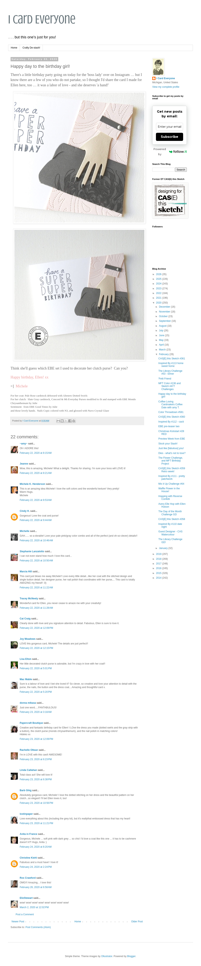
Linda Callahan (28, 770)
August (163, 325)
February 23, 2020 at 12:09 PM (36, 739)
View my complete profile (165, 86)
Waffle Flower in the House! (169, 490)
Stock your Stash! (167, 443)
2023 (159, 288)
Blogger (131, 956)
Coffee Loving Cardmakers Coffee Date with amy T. (170, 404)
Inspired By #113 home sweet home (170, 364)
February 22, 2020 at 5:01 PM (36, 668)
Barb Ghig (25, 790)
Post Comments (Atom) (38, 927)
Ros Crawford (28, 877)
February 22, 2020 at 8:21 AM (36, 473)
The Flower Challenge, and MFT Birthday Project (170, 460)
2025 (159, 279)
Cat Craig (25, 618)
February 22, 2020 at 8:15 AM (36, 453)
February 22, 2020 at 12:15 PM (36, 648)
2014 (159, 577)
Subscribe (169, 137)
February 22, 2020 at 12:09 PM (36, 628)
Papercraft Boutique (31, 723)
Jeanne (24, 463)
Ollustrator (106, 956)
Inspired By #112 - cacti (171, 421)
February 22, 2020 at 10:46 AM (36, 540)
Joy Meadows (28, 639)
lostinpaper (26, 814)
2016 (159, 568)
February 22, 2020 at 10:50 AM (36, 560)
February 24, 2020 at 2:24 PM (36, 867)
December (165, 306)
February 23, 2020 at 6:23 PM (36, 759)
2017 (159, 563)
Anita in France (28, 834)
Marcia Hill (26, 571)
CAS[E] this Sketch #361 (171, 358)
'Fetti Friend (164, 378)
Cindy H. (25, 511)
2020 (159, 302)
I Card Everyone (42, 19)
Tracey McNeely (29, 598)
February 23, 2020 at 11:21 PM (36, 823)
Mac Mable (26, 679)
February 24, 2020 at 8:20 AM (36, 846)
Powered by (170, 151)
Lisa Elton (25, 659)
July (161, 330)
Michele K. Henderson (32, 484)
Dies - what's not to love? (172, 453)
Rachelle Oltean (29, 750)
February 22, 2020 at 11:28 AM (36, 607)
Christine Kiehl (28, 857)
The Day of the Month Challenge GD (170, 513)
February (164, 354)
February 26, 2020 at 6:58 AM (36, 887)
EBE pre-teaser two (168, 426)
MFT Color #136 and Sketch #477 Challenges (169, 386)
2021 (159, 297)
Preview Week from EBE (171, 438)
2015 (159, 573)
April (161, 344)
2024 (159, 283)
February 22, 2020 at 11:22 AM (36, 587)
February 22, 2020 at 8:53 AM (36, 500)
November (165, 311)
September (165, 321)
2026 (159, 274)
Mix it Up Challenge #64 (171, 483)
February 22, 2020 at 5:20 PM (36, 691)
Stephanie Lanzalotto (32, 551)
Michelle (24, 531)
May (161, 340)
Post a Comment (25, 914)
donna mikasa (28, 702)
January (163, 548)
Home (14, 47)
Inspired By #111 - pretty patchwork (171, 477)
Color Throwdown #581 (171, 412)
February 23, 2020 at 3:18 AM (36, 712)
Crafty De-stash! (31, 47)
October (163, 316)
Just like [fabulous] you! (171, 448)
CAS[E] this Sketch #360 (171, 416)
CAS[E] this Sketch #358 (171, 519)
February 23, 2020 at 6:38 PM (36, 779)
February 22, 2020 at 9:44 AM (36, 520)
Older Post (137, 921)
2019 (159, 554)
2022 (159, 293)
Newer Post (18, 921)
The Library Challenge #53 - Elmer (170, 372)
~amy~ (23, 443)
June (162, 335)
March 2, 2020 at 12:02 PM (34, 907)
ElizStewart (26, 898)
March (162, 349)
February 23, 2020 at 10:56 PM (36, 803)
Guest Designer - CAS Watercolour (170, 533)
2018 (159, 559)
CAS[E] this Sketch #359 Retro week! (171, 470)
